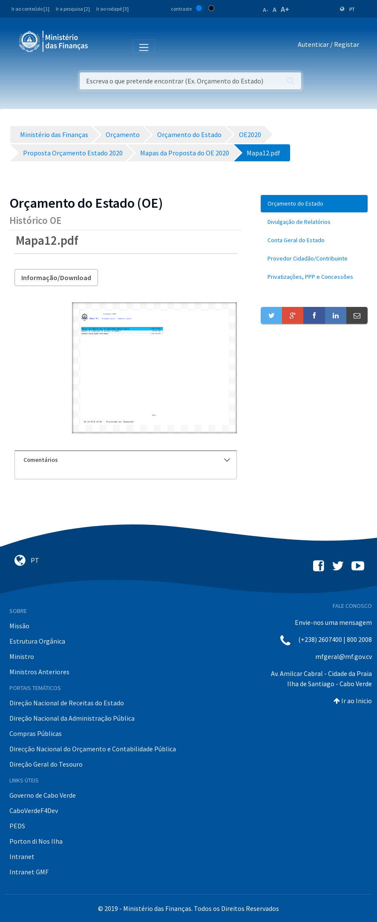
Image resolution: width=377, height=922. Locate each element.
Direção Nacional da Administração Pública (72, 718)
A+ (285, 9)
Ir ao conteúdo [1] (30, 9)
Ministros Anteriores (39, 671)
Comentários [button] (126, 460)
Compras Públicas (35, 733)
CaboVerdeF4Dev (33, 810)
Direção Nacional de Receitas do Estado (66, 703)
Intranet (22, 856)
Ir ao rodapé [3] (112, 9)
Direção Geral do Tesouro (46, 764)
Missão (19, 625)
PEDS (17, 826)
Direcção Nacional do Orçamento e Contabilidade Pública (92, 748)
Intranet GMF (29, 872)
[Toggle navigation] (101, 46)
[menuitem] (314, 203)
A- (265, 10)
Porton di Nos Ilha (36, 841)
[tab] (125, 460)
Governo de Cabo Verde (42, 795)
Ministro (21, 656)
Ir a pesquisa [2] (73, 9)
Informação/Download (56, 277)
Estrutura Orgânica (37, 641)
